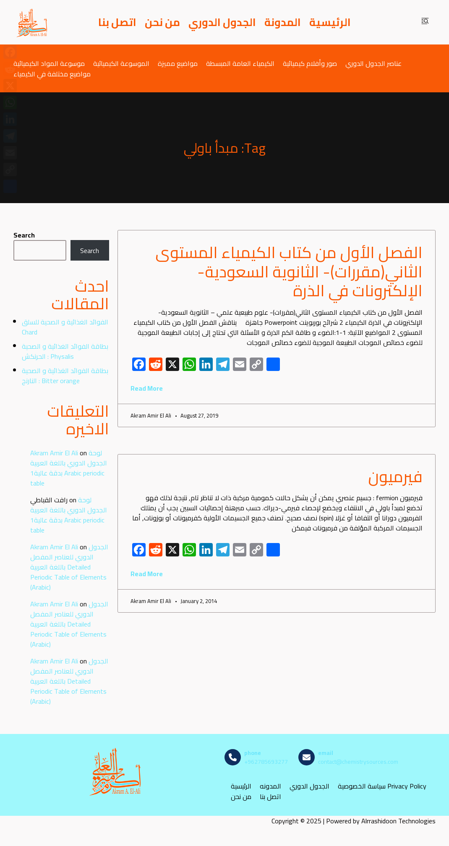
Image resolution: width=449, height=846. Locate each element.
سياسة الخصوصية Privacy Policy (382, 786)
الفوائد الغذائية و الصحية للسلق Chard (65, 327)
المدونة (282, 22)
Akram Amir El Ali (54, 452)
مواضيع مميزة (178, 63)
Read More (147, 388)
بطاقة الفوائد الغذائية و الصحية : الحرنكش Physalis (65, 351)
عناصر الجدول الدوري (373, 63)
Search (24, 235)
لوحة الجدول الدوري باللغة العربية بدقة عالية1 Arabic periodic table (68, 467)
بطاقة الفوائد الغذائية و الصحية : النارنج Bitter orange (65, 375)
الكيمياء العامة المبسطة (240, 63)
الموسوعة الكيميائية (121, 63)
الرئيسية (330, 22)
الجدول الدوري (222, 22)
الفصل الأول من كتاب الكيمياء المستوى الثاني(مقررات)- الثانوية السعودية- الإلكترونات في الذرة (289, 271)
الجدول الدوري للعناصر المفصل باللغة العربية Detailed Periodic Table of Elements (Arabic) (69, 566)
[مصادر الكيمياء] (32, 22)
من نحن (162, 22)
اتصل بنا (117, 22)
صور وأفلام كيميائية (310, 63)
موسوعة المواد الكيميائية (49, 63)
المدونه (270, 786)
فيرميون (395, 476)
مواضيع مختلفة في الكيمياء (52, 73)
